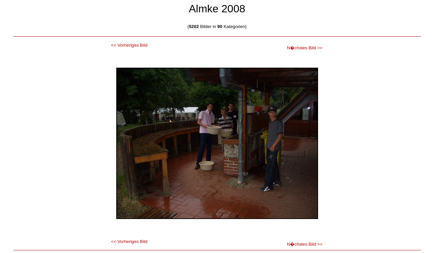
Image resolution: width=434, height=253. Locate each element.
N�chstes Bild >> (304, 47)
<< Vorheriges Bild (129, 45)
